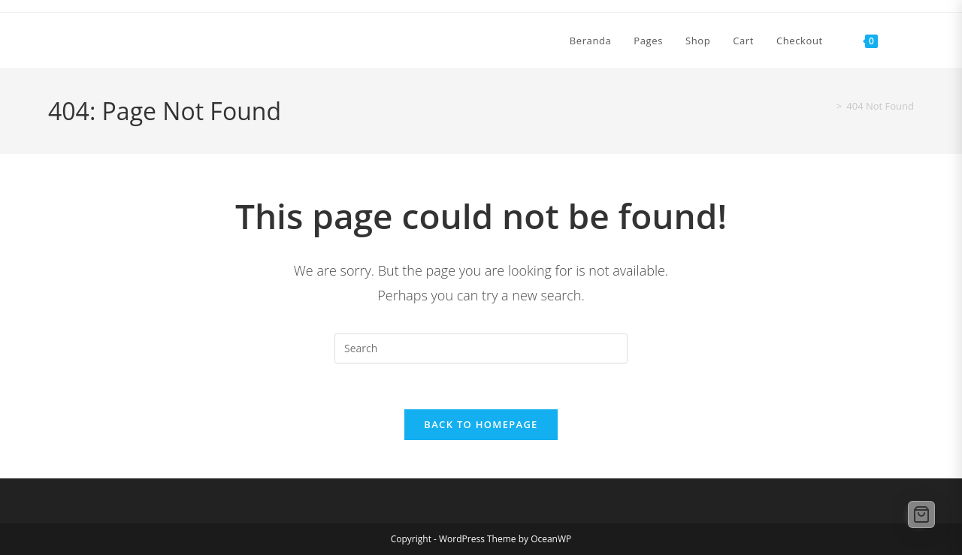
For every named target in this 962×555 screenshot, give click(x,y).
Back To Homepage (480, 424)
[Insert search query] (481, 348)
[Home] (825, 106)
